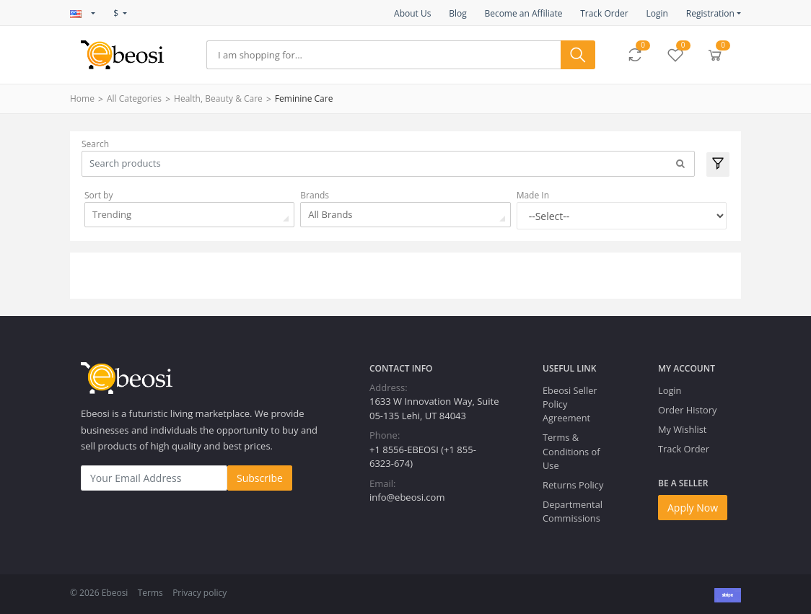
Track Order (604, 13)
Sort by (98, 195)
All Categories (134, 98)
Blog (458, 13)
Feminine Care (304, 98)
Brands (314, 195)
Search (95, 144)
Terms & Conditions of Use (571, 451)
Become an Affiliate (523, 13)
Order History (687, 409)
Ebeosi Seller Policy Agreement (570, 404)
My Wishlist (682, 429)
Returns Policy (573, 484)
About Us (412, 13)
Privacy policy (199, 593)
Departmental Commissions (572, 511)
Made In (533, 195)
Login (656, 13)
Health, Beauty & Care (218, 98)
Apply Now (692, 507)
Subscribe (260, 478)
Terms (150, 593)
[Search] (383, 54)
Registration (710, 13)
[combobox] (189, 214)
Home (82, 98)
